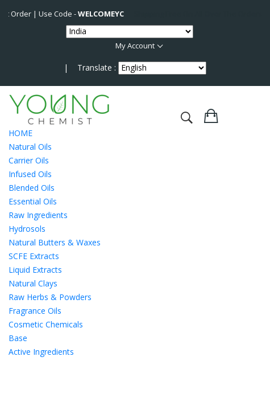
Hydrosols (27, 228)
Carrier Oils (29, 160)
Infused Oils (30, 174)
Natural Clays (33, 283)
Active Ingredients (41, 351)
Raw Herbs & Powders (50, 297)
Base (18, 338)
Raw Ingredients (38, 215)
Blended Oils (32, 187)
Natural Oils (30, 146)
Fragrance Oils (35, 310)
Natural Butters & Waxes (55, 242)
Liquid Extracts (35, 269)
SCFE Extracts (34, 256)
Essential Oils (33, 201)
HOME (20, 133)
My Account (135, 45)
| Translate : (90, 67)
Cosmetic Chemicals (46, 324)
